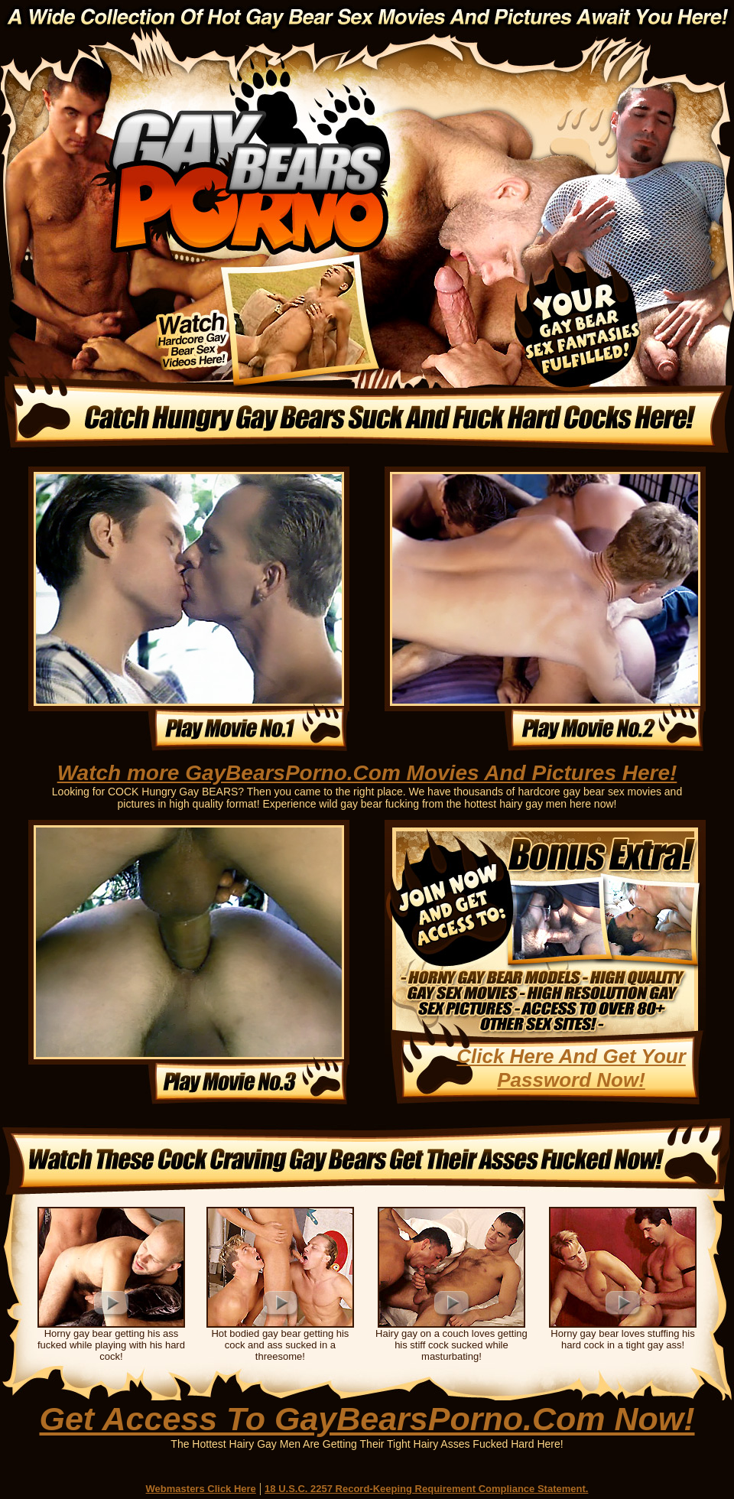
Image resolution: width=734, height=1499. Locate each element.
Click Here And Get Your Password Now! (571, 1068)
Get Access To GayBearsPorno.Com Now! (366, 1418)
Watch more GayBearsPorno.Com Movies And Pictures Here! (367, 773)
